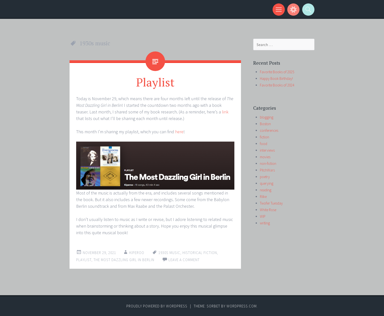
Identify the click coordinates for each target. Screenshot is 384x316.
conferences (269, 130)
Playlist (155, 82)
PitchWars (267, 170)
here (179, 131)
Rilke (263, 196)
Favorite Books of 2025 (277, 72)
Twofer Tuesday (271, 203)
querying (266, 183)
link (225, 112)
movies (265, 157)
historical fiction (199, 252)
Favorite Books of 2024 (277, 85)
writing (265, 223)
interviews (267, 150)
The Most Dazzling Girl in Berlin (124, 259)
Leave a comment (184, 259)
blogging (266, 117)
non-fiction (268, 163)
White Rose (268, 209)
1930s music (169, 252)
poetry (265, 176)
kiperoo (136, 252)
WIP (262, 216)
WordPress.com (242, 306)
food (263, 143)
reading (265, 190)
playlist (83, 259)
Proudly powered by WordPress (156, 306)
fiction (264, 137)
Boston (265, 124)
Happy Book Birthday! (276, 78)
